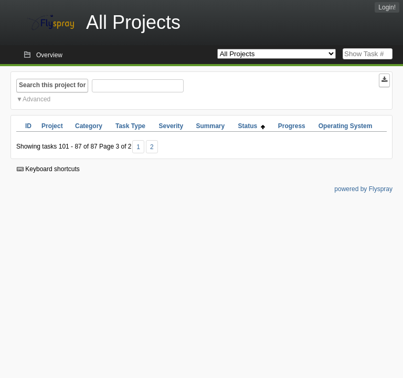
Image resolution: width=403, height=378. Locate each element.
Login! (387, 7)
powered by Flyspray (363, 189)
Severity (171, 126)
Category (88, 126)
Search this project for (52, 85)
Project (52, 126)
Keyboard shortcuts (48, 169)
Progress (291, 126)
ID (28, 126)
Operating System (346, 126)
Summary (210, 126)
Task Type (130, 126)
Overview (49, 55)
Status (251, 126)
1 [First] (138, 147)
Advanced (36, 99)
